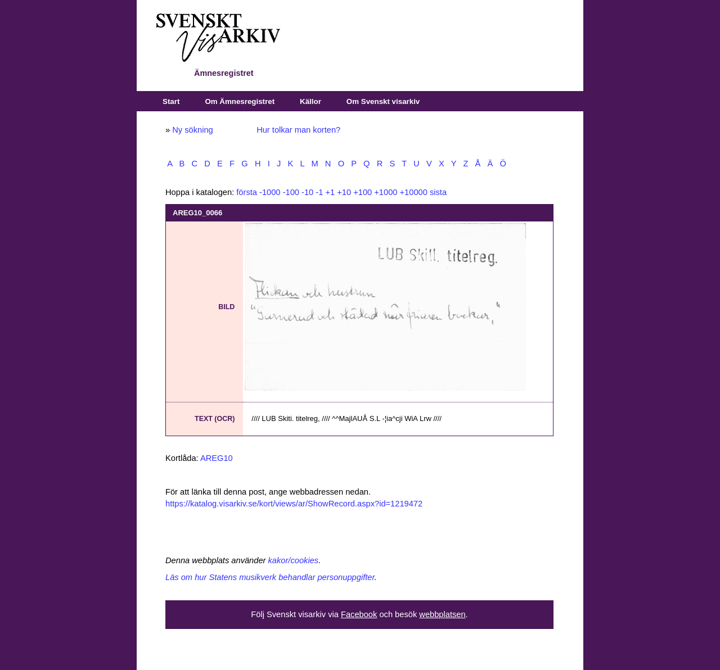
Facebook (359, 614)
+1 (330, 192)
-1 (319, 192)
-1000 (270, 192)
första (246, 192)
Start (171, 101)
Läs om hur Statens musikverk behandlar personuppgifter (270, 577)
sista (438, 192)
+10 (344, 192)
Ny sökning (192, 129)
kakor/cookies (293, 560)
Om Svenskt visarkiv (383, 101)
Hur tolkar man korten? (298, 129)
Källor (310, 101)
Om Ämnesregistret (239, 101)
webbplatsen (442, 614)
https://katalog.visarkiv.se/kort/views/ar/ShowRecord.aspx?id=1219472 (293, 503)
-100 (291, 192)
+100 (362, 192)
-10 (307, 192)
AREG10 (216, 458)
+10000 (414, 192)
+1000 (385, 192)
